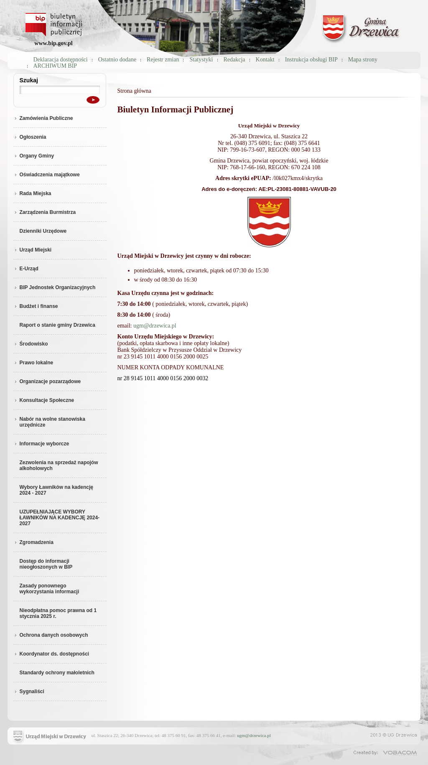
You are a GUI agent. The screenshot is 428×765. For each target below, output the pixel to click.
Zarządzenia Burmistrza (44, 212)
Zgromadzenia (33, 542)
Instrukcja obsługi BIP (311, 59)
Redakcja (234, 59)
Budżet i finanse (35, 306)
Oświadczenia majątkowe (46, 175)
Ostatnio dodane (117, 59)
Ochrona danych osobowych (50, 635)
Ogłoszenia (29, 137)
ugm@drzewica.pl (154, 326)
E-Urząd (25, 269)
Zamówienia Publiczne (43, 118)
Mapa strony (362, 59)
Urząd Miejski (32, 250)
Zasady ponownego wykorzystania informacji (49, 589)
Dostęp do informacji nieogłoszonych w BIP (46, 564)
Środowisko (30, 344)
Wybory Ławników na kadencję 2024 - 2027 (57, 490)
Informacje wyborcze (41, 444)
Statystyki (201, 59)
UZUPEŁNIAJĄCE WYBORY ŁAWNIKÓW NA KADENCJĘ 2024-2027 (60, 517)
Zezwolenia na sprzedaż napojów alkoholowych (59, 465)
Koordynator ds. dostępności (51, 654)
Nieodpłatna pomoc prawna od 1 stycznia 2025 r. (58, 613)
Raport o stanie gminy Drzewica (57, 325)
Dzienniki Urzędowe (43, 231)
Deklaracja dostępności (60, 59)
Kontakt (265, 59)
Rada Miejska (32, 193)
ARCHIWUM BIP (55, 66)
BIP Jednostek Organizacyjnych (54, 287)
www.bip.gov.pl (53, 43)
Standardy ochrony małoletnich (57, 673)
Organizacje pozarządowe (47, 381)
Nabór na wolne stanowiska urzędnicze (49, 422)
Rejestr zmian (163, 59)
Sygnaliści (28, 691)
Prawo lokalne (33, 363)
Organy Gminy (33, 156)
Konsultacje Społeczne (43, 400)
